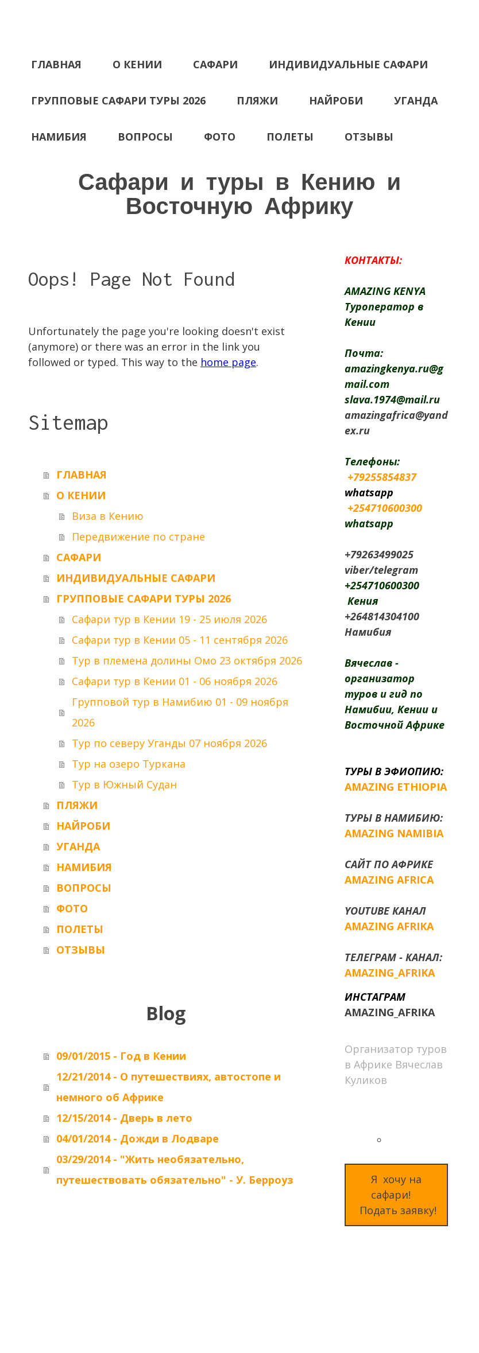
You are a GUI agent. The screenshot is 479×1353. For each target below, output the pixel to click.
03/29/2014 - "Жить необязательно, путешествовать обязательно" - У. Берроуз (174, 1169)
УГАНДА (416, 100)
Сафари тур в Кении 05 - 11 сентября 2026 (180, 640)
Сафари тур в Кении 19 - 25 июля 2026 (169, 619)
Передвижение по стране (138, 536)
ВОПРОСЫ (145, 136)
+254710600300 (384, 508)
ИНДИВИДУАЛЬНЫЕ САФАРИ (348, 64)
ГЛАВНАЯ (56, 64)
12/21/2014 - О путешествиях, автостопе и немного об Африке (168, 1087)
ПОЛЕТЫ (290, 136)
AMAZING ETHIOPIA (396, 787)
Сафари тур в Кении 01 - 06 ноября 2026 (174, 681)
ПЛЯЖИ (257, 100)
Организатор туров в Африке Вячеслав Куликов (396, 1064)
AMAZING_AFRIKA (390, 972)
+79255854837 (381, 477)
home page (228, 362)
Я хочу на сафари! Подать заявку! (396, 1194)
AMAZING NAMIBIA (394, 833)
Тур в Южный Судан (124, 784)
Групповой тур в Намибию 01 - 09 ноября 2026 (180, 712)
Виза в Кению (108, 516)
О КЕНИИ (137, 64)
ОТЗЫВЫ (369, 136)
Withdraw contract (77, 1314)
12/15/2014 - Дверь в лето (124, 1118)
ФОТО (219, 136)
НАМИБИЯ (59, 136)
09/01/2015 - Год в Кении (121, 1056)
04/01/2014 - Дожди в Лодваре (137, 1138)
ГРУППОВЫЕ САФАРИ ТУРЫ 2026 (118, 100)
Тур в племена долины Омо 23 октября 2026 (187, 660)
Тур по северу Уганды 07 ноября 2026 (169, 743)
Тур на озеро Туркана (129, 764)
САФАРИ (215, 64)
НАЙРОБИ (336, 100)
